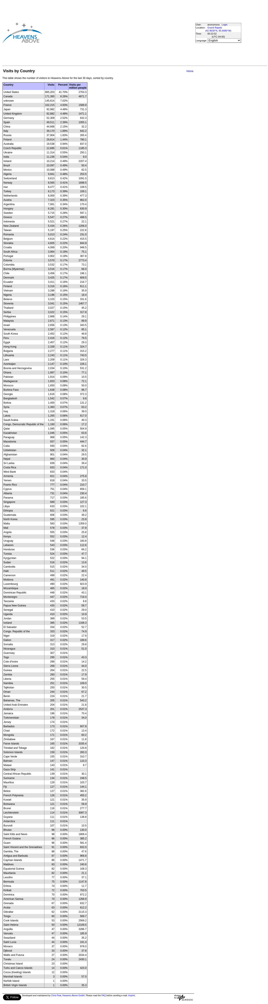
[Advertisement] (111, 32)
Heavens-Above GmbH (73, 995)
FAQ (104, 995)
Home (190, 71)
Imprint (131, 995)
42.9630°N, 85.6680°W (218, 30)
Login (224, 24)
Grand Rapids (214, 27)
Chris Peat (56, 995)
